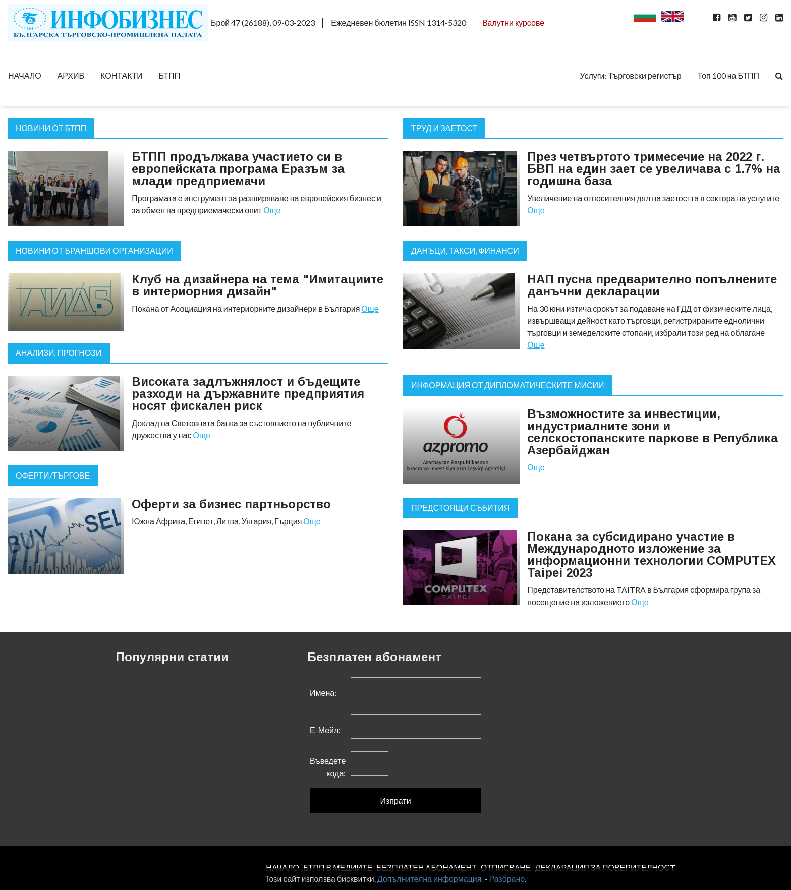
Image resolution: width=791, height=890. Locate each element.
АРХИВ (71, 75)
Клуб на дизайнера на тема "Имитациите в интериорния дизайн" (257, 285)
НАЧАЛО (24, 75)
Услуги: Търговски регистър (630, 75)
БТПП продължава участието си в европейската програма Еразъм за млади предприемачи (238, 169)
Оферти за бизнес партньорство (231, 504)
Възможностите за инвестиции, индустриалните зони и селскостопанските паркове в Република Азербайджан (652, 432)
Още (271, 210)
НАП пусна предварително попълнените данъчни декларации (652, 285)
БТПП (170, 75)
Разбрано (507, 878)
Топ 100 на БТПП (728, 75)
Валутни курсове (513, 22)
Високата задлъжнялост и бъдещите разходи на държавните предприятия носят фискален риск (248, 393)
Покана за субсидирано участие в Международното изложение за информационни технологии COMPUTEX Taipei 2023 (651, 554)
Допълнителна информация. (430, 878)
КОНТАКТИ (121, 75)
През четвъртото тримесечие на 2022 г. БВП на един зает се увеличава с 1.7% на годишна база (653, 169)
